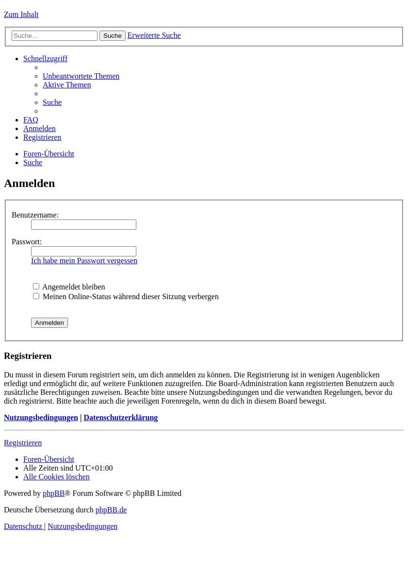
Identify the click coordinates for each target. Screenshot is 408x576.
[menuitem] (81, 76)
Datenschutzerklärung (120, 417)
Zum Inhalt (21, 14)
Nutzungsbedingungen (41, 417)
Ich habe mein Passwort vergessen (84, 260)
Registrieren (23, 443)
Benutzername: (35, 215)
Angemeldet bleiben (69, 287)
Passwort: (27, 241)
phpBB (54, 493)
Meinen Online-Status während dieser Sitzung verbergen (126, 296)
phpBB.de (111, 510)
